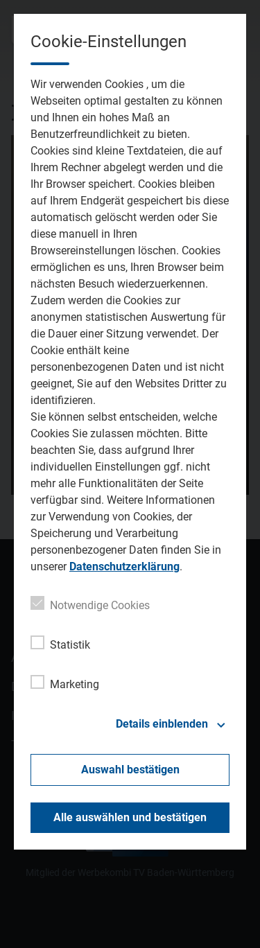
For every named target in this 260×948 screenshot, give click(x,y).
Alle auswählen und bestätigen (130, 817)
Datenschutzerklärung (124, 566)
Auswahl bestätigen (130, 769)
